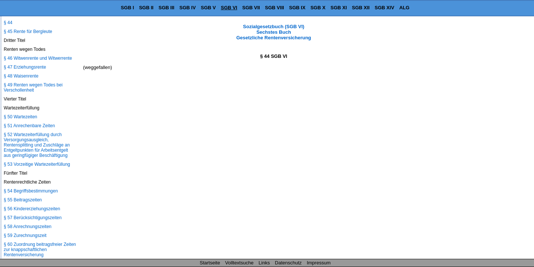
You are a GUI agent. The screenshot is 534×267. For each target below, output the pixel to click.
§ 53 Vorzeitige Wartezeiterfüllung (37, 164)
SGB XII (361, 7)
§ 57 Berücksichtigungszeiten (33, 217)
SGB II (146, 7)
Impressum (318, 263)
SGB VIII (274, 7)
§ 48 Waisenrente (21, 76)
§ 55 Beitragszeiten (23, 199)
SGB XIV (384, 7)
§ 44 (8, 22)
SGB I (127, 7)
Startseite (210, 263)
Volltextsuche (239, 263)
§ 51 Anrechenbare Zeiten (29, 125)
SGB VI (229, 7)
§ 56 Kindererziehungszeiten (32, 208)
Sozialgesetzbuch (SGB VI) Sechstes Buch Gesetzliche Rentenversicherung (273, 32)
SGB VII (251, 7)
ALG (404, 7)
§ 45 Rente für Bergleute (28, 31)
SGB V (208, 7)
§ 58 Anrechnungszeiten (28, 226)
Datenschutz (288, 263)
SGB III (167, 7)
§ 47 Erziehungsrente (25, 67)
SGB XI (338, 7)
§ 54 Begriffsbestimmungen (31, 191)
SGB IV (187, 7)
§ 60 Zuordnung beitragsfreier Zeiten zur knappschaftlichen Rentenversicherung (40, 249)
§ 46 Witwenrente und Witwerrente (38, 58)
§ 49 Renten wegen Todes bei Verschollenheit (33, 87)
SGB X (317, 7)
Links (264, 263)
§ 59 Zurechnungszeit (25, 235)
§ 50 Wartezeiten (20, 116)
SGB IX (297, 7)
